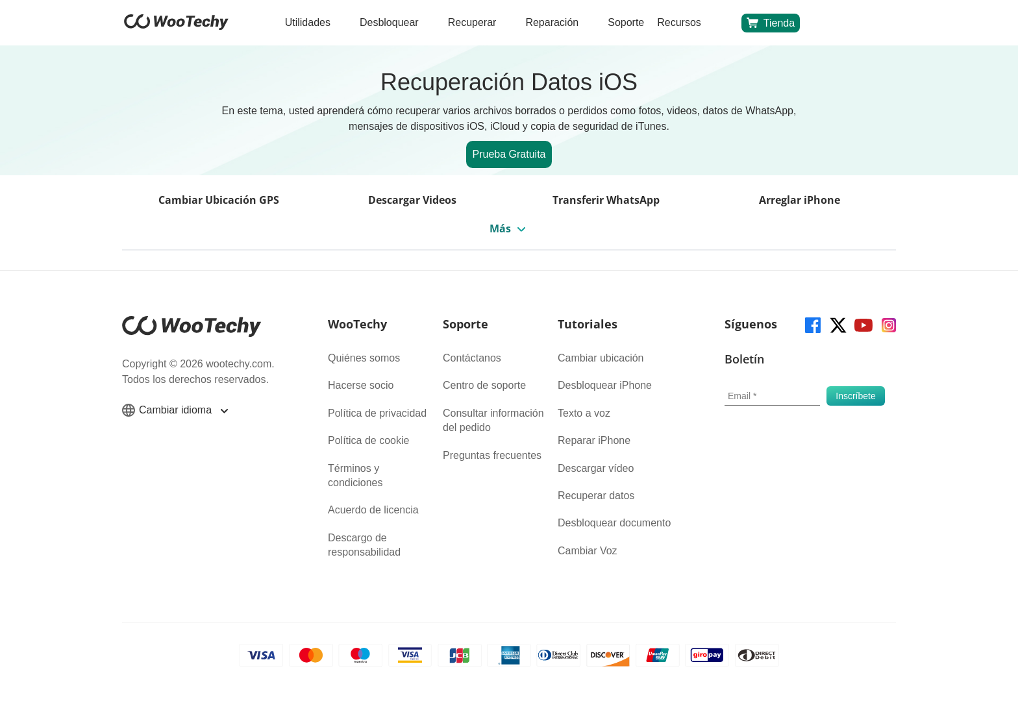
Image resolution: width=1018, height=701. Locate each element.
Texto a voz (584, 413)
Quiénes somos (364, 357)
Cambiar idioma (174, 410)
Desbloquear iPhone (605, 385)
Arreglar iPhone (799, 200)
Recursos (679, 22)
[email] (772, 396)
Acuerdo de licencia (373, 509)
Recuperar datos (596, 495)
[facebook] (812, 324)
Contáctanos (472, 357)
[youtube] (862, 324)
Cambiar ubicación (601, 357)
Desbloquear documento (614, 522)
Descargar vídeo (596, 468)
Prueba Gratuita (509, 154)
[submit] (855, 396)
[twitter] (837, 324)
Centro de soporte (484, 385)
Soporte (626, 22)
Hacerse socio (360, 385)
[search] (721, 23)
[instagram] (888, 324)
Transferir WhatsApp (606, 200)
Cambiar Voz (587, 550)
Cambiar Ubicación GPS (218, 200)
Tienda (771, 22)
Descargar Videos (412, 200)
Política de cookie (368, 440)
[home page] (176, 26)
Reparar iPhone (594, 440)
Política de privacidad (377, 413)
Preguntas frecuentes (492, 455)
